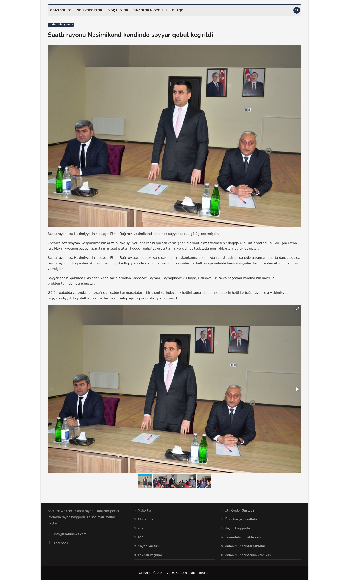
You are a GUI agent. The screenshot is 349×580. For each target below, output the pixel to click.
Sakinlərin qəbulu (150, 10)
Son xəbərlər (89, 10)
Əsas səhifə (61, 10)
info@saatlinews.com (70, 534)
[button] (297, 308)
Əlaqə (177, 10)
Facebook (61, 543)
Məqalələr (118, 10)
